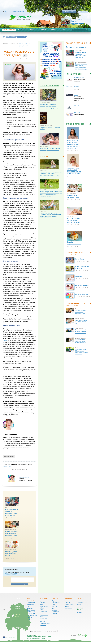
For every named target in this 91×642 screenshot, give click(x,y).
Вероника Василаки (10, 529)
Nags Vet (42, 146)
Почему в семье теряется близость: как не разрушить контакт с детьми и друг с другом (73, 144)
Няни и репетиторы (81, 285)
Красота (42, 604)
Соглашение (18, 601)
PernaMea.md (43, 102)
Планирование (31, 602)
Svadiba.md (80, 612)
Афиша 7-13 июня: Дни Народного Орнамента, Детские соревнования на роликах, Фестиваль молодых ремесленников (50, 215)
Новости (17, 604)
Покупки (29, 619)
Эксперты (43, 30)
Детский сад (79, 259)
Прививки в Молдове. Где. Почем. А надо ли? (81, 321)
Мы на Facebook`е (10, 637)
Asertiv (76, 95)
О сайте (17, 602)
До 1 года (29, 608)
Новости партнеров (49, 86)
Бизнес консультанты (68, 607)
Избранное (84, 11)
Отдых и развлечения (55, 610)
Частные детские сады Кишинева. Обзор (11, 553)
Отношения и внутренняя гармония (43, 620)
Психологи (67, 601)
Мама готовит (81, 601)
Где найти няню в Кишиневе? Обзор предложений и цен (80, 341)
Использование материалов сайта (36, 638)
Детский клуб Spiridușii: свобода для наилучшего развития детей (78, 22)
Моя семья (22, 30)
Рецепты (53, 30)
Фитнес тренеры (69, 604)
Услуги (63, 30)
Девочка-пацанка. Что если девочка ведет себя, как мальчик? (81, 331)
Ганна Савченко (79, 328)
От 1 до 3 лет (74, 255)
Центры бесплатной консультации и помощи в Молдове (73, 220)
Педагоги (67, 602)
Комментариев (30, 58)
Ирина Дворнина (23, 45)
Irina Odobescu (70, 216)
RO (6, 11)
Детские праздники (81, 294)
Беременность (31, 604)
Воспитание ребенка (24, 43)
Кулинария (43, 625)
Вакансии (17, 606)
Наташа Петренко (79, 318)
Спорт (41, 609)
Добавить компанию (35, 631)
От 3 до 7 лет (31, 611)
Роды (28, 606)
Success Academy (44, 125)
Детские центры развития (76, 47)
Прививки (78, 276)
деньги (5, 340)
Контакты (17, 608)
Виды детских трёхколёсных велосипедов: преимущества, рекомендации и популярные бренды (50, 106)
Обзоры (33, 30)
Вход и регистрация (18, 11)
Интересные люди (45, 623)
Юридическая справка (43, 612)
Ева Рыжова (8, 507)
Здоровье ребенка (32, 615)
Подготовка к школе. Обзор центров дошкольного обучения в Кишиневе (81, 352)
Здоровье (42, 602)
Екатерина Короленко (80, 62)
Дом (41, 601)
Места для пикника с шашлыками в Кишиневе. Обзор (11, 533)
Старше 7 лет (31, 613)
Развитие (29, 617)
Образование (56, 602)
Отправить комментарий (19, 584)
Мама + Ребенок (9, 30)
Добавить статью (70, 11)
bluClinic (76, 86)
